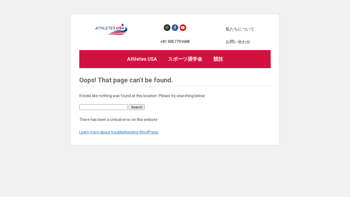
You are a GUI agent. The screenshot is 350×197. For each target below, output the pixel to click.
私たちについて (240, 29)
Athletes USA (142, 59)
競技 (218, 59)
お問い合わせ (238, 41)
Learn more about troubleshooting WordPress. (119, 132)
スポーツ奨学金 (185, 59)
